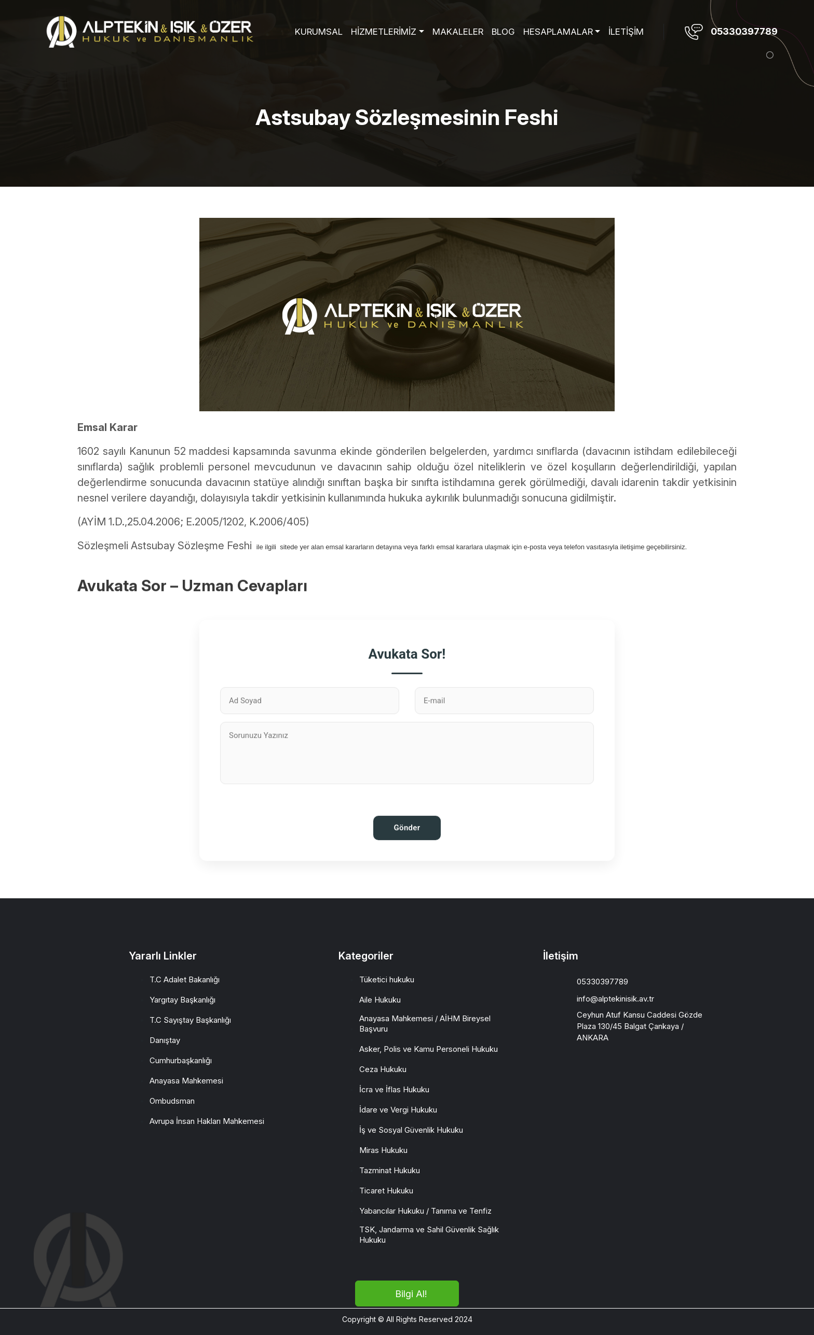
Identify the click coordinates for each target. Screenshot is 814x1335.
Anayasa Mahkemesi (186, 1081)
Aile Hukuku (380, 1000)
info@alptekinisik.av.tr (615, 999)
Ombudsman (172, 1101)
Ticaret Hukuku (386, 1190)
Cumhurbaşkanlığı (181, 1060)
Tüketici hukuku (386, 979)
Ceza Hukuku (382, 1069)
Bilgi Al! (411, 1293)
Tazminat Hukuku (389, 1170)
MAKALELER (457, 31)
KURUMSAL (319, 31)
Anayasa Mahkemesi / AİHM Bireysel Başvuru (425, 1023)
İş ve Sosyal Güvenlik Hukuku (411, 1130)
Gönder (407, 864)
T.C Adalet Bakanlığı (185, 979)
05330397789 (744, 31)
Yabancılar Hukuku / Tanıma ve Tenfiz (425, 1211)
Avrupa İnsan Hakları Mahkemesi (207, 1121)
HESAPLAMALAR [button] (558, 31)
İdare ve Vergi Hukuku (398, 1110)
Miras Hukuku (383, 1150)
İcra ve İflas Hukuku (394, 1089)
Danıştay (165, 1040)
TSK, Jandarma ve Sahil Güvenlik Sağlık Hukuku (429, 1235)
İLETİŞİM (626, 31)
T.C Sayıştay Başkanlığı (190, 1020)
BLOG (503, 31)
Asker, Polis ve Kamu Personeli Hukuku (428, 1049)
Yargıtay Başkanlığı (182, 1000)
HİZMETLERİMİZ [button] (383, 31)
